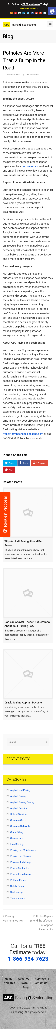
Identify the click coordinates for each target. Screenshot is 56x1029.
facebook (32, 13)
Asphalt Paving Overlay (22, 802)
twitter (28, 13)
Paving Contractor (19, 868)
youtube (36, 13)
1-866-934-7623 (28, 8)
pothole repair (30, 166)
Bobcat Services (18, 814)
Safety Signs (17, 886)
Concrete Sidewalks (20, 826)
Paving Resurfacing (20, 874)
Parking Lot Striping (20, 856)
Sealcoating (16, 892)
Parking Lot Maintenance (23, 850)
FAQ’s (24, 982)
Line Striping (16, 844)
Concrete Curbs (18, 820)
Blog (26, 987)
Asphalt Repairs (18, 808)
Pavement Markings (20, 862)
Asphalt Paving (18, 796)
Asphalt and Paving (20, 790)
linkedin (23, 13)
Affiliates (9, 982)
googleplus (40, 13)
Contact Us (40, 982)
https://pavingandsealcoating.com (23, 433)
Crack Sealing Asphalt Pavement (24, 702)
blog (11, 13)
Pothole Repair (13, 74)
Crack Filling (16, 832)
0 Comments (33, 74)
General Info (16, 838)
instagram (44, 13)
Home (8, 978)
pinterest (15, 13)
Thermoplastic (17, 898)
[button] (52, 11)
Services (40, 978)
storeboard (19, 13)
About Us (23, 978)
